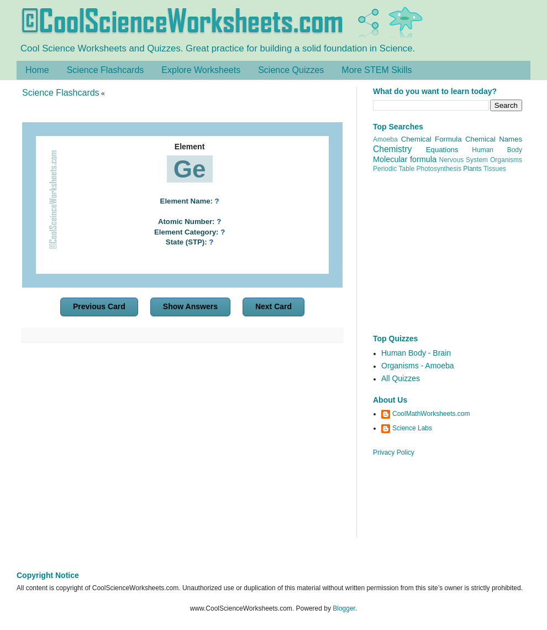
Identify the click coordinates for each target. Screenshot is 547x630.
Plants (472, 169)
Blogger (344, 608)
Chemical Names (493, 139)
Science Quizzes (291, 70)
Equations (442, 149)
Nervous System (463, 160)
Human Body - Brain (416, 352)
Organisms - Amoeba (417, 365)
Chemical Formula (431, 139)
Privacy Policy (393, 452)
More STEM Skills (376, 70)
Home (37, 70)
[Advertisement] (182, 446)
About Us (390, 399)
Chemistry (392, 149)
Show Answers (190, 306)
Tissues (494, 169)
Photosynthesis (439, 169)
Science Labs (412, 428)
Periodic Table (393, 169)
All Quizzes (400, 378)
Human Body (497, 150)
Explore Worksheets (200, 70)
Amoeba (385, 139)
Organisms (506, 160)
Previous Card (99, 306)
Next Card (273, 306)
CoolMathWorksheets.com (431, 414)
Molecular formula (404, 159)
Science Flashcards (105, 70)
